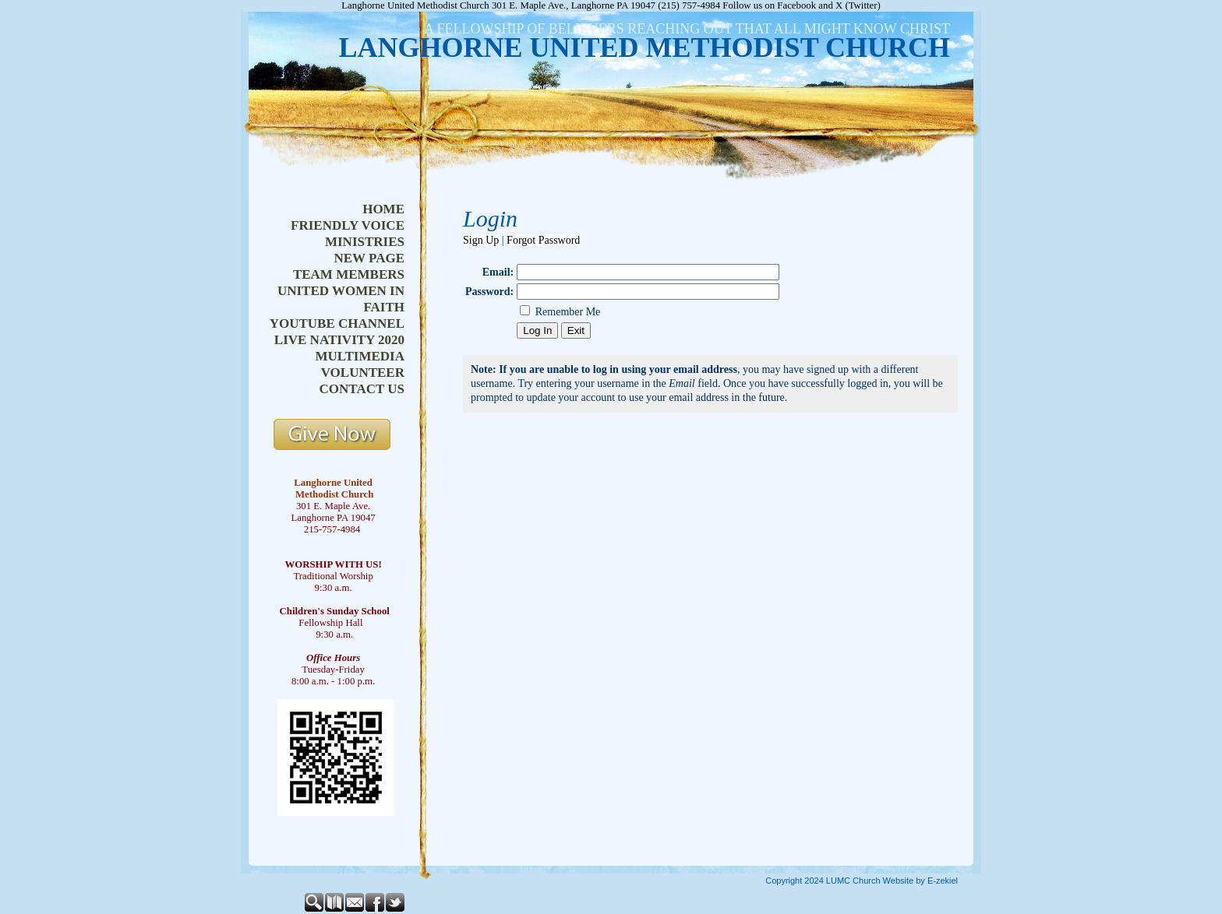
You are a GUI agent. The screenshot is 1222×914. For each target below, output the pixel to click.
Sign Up (481, 240)
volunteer (362, 372)
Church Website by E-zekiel (905, 880)
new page (369, 258)
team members (348, 274)
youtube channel (337, 323)
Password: (489, 291)
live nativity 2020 (339, 339)
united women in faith (340, 299)
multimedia (359, 356)
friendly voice (347, 225)
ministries (364, 241)
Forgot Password (543, 240)
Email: (498, 272)
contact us (362, 388)
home (383, 209)
